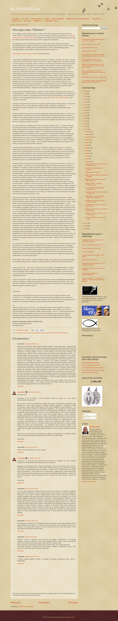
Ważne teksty (25, 18)
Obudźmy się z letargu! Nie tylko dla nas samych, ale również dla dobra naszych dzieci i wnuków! (93, 66)
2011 (85, 223)
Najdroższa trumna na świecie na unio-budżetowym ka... (96, 164)
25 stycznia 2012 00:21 (31, 344)
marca (87, 156)
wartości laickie (50, 333)
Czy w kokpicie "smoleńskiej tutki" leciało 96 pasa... (94, 188)
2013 (85, 126)
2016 (85, 118)
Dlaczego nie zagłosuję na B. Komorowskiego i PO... (90, 273)
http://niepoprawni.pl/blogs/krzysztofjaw (93, 370)
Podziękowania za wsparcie (51, 20)
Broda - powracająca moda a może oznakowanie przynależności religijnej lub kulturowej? (93, 72)
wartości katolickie (40, 333)
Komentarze (87, 418)
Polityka (47, 18)
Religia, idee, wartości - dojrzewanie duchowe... (78, 18)
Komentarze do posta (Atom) (25, 606)
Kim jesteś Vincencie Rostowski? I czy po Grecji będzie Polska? (93, 264)
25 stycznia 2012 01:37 (34, 392)
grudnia (87, 131)
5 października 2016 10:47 (32, 556)
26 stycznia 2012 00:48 (31, 488)
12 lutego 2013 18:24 (31, 537)
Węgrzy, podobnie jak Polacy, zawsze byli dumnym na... (95, 180)
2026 (85, 91)
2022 (85, 102)
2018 (85, 113)
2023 (85, 99)
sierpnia (87, 142)
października (89, 137)
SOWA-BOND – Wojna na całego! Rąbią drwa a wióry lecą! (94, 196)
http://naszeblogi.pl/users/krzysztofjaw (92, 367)
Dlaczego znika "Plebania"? (89, 51)
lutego (87, 159)
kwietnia (87, 153)
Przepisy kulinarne (17, 20)
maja (86, 150)
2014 (85, 124)
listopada (88, 134)
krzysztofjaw (25, 8)
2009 (85, 228)
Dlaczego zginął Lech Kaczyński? (91, 44)
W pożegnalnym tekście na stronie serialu (25, 53)
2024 (85, 96)
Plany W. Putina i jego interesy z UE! (92, 245)
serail (32, 333)
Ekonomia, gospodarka (58, 18)
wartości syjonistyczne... (62, 333)
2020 (85, 107)
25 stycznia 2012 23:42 (34, 458)
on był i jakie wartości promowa (59, 97)
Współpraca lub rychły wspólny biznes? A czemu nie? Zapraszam (93, 40)
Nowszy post (15, 603)
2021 (85, 104)
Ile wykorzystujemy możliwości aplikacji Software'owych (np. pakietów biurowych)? (94, 55)
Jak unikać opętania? (88, 251)
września (88, 139)
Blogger (72, 617)
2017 (85, 115)
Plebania (28, 333)
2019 (85, 110)
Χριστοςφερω (27, 20)
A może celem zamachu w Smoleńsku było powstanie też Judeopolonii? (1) (94, 81)
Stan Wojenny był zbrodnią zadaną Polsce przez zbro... (95, 201)
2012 (85, 129)
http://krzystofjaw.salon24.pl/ (90, 372)
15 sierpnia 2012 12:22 (31, 520)
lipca (86, 145)
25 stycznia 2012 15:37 (31, 447)
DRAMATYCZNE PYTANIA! (89, 47)
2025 (85, 94)
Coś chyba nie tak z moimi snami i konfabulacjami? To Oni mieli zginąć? (92, 60)
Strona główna (15, 18)
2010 (85, 226)
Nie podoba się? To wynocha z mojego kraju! (94, 77)
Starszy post (73, 603)
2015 (85, 121)
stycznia (87, 161)
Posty (85, 414)
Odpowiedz (20, 386)
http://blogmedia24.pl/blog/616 (90, 362)
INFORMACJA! (37, 20)
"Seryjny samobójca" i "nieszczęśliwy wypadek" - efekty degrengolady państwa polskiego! (93, 279)
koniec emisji (21, 333)
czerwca (87, 148)
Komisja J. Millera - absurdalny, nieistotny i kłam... (94, 184)
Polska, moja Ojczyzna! (37, 18)
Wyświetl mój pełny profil (89, 481)
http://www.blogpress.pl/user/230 (91, 365)
